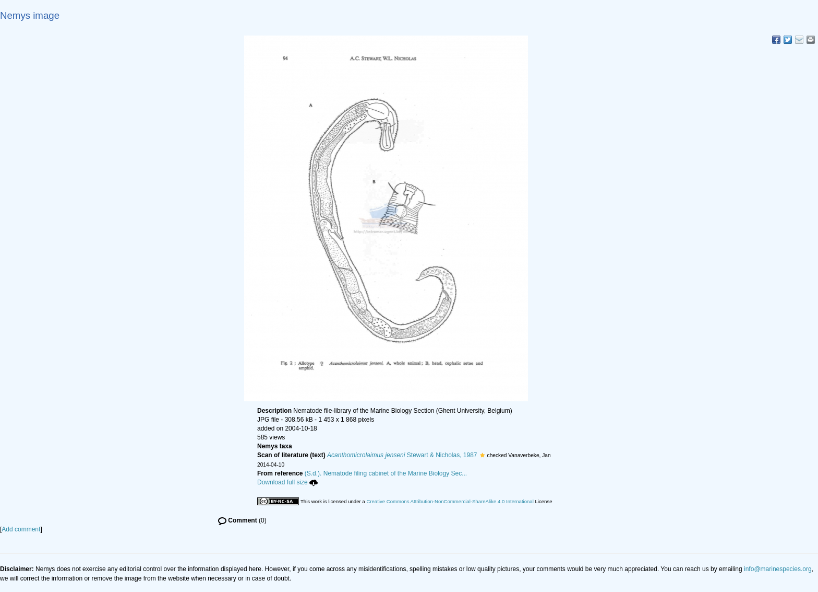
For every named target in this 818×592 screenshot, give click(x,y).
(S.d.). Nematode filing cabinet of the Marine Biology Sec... (386, 473)
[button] (482, 455)
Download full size (287, 482)
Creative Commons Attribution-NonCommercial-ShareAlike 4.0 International (449, 501)
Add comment (21, 529)
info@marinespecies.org (778, 569)
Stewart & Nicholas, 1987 (402, 455)
